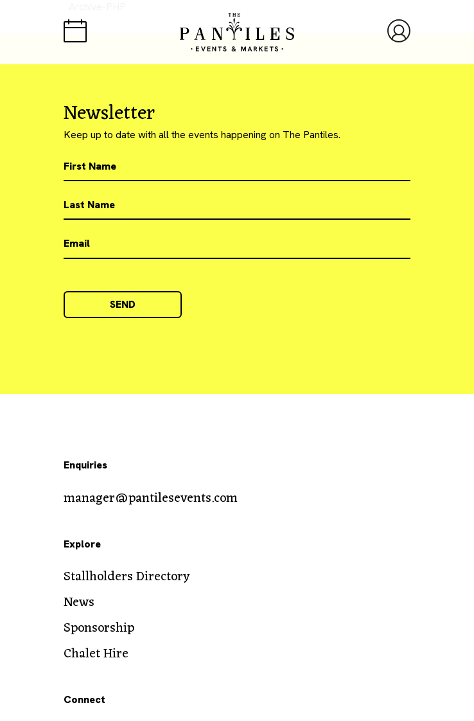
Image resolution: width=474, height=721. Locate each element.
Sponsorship (99, 628)
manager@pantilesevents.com (151, 498)
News (79, 602)
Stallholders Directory (127, 577)
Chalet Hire (96, 654)
